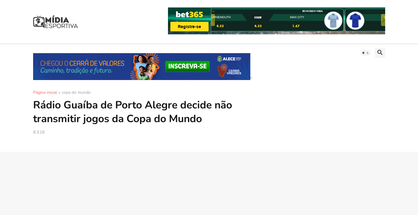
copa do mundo (76, 92)
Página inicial (45, 92)
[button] (365, 53)
